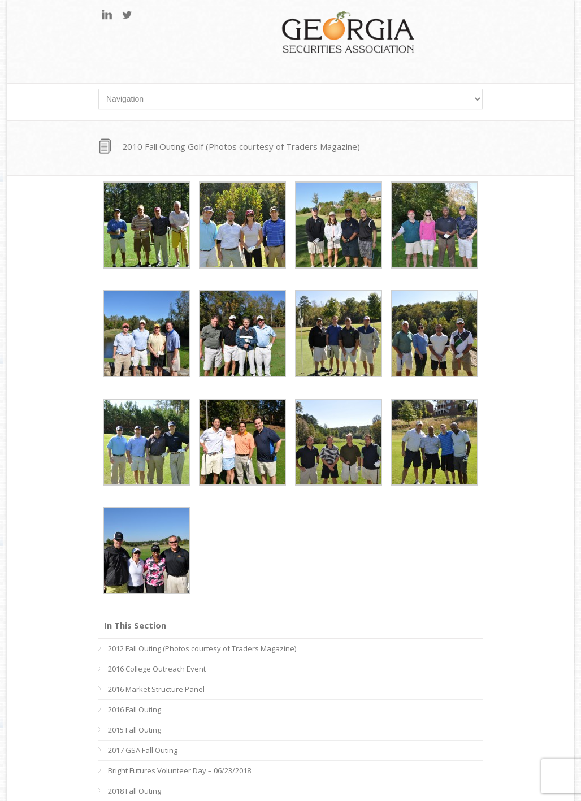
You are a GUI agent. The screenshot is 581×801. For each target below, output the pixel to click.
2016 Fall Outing (134, 709)
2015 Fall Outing (134, 730)
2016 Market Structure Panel (156, 689)
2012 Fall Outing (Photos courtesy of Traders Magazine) (202, 648)
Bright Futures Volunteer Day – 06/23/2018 (179, 770)
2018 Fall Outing (134, 791)
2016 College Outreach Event (157, 669)
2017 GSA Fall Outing (142, 750)
